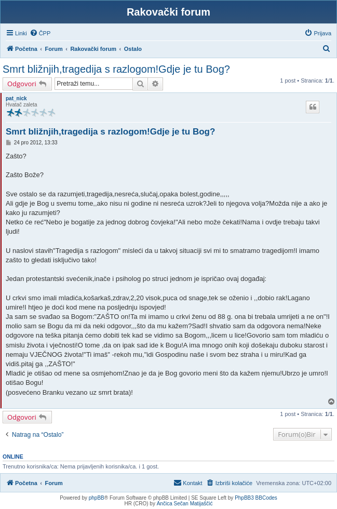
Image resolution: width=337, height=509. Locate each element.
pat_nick (16, 98)
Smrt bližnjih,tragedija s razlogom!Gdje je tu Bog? (116, 69)
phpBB (96, 498)
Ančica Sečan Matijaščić (185, 503)
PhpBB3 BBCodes (256, 498)
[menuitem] (40, 33)
